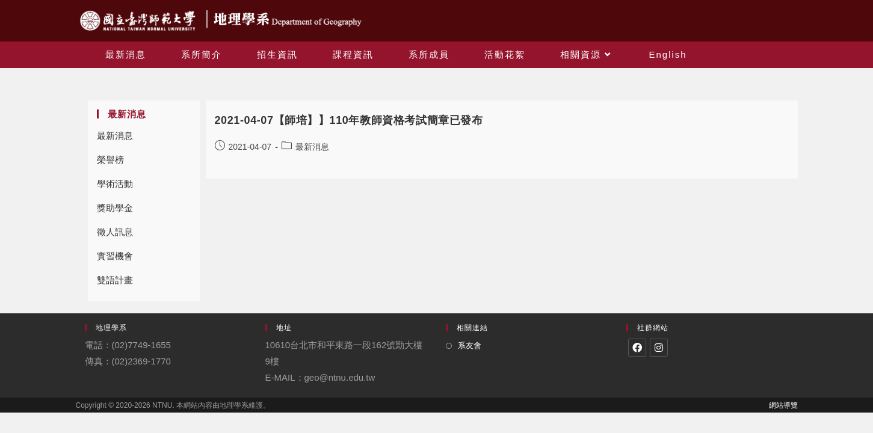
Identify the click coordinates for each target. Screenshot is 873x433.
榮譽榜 (110, 160)
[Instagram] (659, 348)
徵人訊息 (115, 232)
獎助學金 (115, 208)
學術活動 (115, 184)
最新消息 (115, 136)
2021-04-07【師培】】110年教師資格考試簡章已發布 (349, 120)
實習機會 (115, 256)
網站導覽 (783, 405)
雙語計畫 (115, 280)
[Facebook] (637, 348)
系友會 (469, 345)
